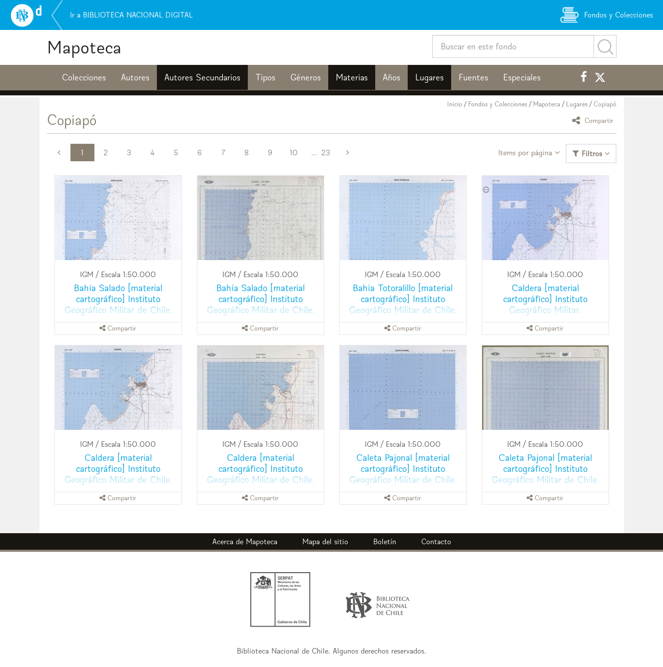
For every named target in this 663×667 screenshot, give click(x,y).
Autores (135, 77)
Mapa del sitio (325, 541)
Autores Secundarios (202, 77)
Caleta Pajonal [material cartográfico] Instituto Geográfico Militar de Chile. (403, 468)
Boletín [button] (384, 541)
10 (294, 152)
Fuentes (473, 77)
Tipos (265, 77)
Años (391, 77)
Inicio (454, 104)
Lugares (429, 77)
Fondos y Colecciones (497, 104)
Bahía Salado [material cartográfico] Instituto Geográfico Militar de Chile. (118, 299)
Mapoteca (84, 47)
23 (325, 152)
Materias (352, 77)
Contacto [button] (436, 541)
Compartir (594, 120)
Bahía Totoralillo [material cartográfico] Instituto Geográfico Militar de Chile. (403, 299)
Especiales (522, 77)
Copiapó (605, 104)
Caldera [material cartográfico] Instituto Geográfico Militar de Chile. (118, 468)
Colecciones (84, 77)
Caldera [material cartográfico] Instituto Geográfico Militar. (545, 299)
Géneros (305, 77)
